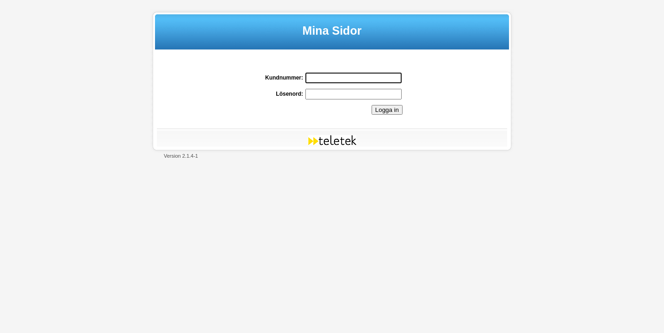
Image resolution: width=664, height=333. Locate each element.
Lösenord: (289, 94)
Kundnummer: (284, 77)
